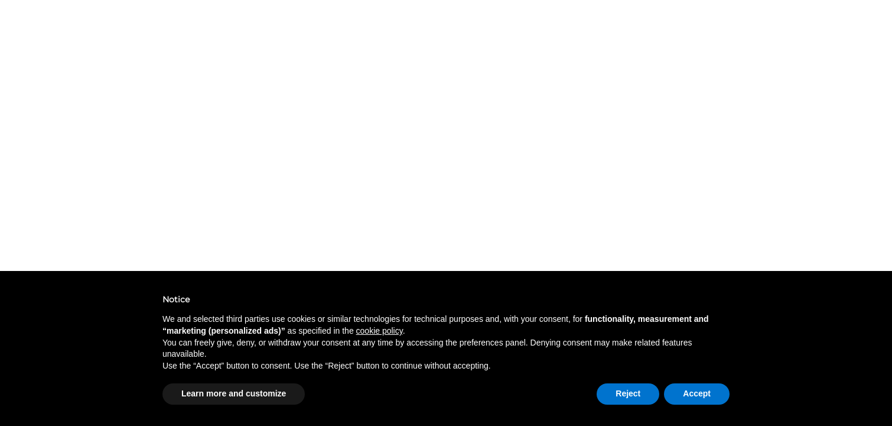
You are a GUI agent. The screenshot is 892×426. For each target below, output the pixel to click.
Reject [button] (628, 393)
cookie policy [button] (379, 330)
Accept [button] (697, 393)
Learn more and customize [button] (233, 393)
